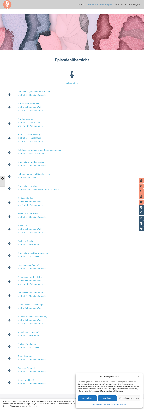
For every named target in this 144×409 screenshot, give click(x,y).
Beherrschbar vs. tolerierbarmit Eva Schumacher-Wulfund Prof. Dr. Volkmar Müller (30, 280)
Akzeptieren (87, 398)
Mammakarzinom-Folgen (100, 4)
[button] (139, 376)
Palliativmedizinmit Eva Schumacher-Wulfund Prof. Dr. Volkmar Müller (30, 229)
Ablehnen (107, 398)
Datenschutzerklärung (111, 404)
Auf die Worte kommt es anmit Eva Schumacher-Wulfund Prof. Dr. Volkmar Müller (30, 107)
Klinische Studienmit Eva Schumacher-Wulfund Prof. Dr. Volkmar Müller (30, 201)
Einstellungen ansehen (129, 398)
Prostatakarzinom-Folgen (127, 4)
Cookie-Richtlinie (96, 404)
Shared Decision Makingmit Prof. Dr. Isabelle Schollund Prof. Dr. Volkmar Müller (30, 138)
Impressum (123, 404)
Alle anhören (72, 83)
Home (81, 4)
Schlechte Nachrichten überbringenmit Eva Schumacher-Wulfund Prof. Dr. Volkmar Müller (33, 320)
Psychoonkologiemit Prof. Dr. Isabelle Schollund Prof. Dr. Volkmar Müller (30, 122)
